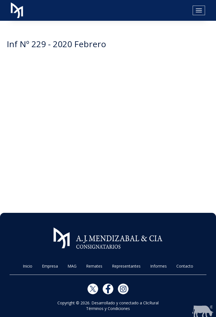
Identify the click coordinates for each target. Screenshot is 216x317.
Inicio (27, 266)
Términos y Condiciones (108, 308)
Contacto (184, 266)
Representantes (126, 266)
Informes (158, 266)
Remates (94, 266)
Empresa (50, 266)
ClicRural (151, 302)
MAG (72, 266)
